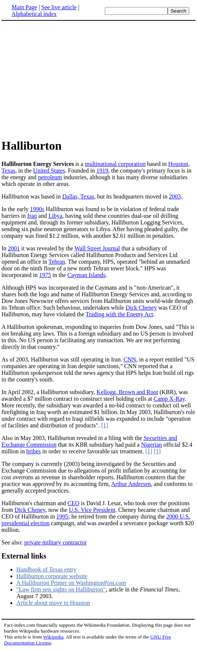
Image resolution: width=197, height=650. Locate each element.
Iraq (32, 216)
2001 (14, 248)
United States (49, 170)
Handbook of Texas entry (46, 569)
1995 (62, 516)
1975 (45, 275)
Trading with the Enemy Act (119, 314)
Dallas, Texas (78, 196)
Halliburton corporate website (51, 576)
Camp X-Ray (169, 399)
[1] (104, 425)
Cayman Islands (86, 275)
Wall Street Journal (97, 248)
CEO (74, 503)
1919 (102, 170)
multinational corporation (115, 164)
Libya (55, 216)
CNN (129, 359)
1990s (37, 209)
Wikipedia (53, 637)
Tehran (56, 262)
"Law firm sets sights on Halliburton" (61, 589)
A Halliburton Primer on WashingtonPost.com (71, 583)
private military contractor (55, 542)
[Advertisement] (63, 79)
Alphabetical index (34, 14)
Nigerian (151, 444)
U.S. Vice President (92, 510)
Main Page (24, 7)
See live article (59, 7)
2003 (175, 196)
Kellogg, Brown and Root (127, 392)
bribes (33, 451)
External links (23, 556)
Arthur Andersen (131, 484)
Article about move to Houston (53, 603)
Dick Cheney (141, 307)
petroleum (50, 177)
